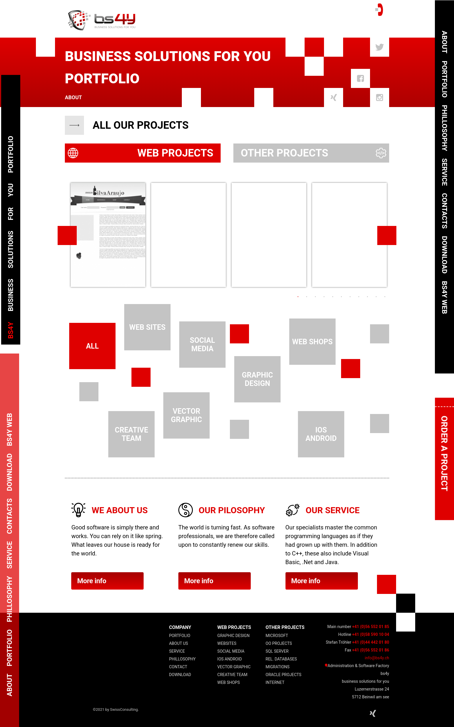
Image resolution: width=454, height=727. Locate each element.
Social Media (231, 651)
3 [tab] (315, 297)
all (92, 346)
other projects (285, 627)
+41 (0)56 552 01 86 (370, 650)
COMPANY (180, 627)
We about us (119, 510)
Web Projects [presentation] (175, 153)
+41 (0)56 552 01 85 (370, 626)
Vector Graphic (234, 667)
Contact (178, 667)
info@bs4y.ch (377, 658)
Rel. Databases (281, 659)
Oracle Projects (283, 674)
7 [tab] (350, 297)
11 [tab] (385, 297)
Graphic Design (233, 635)
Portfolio (179, 635)
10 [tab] (376, 297)
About (73, 97)
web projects (234, 627)
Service (177, 651)
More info (107, 581)
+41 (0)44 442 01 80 (370, 642)
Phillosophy (182, 659)
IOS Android (229, 659)
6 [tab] (341, 297)
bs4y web (444, 297)
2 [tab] (307, 297)
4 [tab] (324, 297)
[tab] (143, 153)
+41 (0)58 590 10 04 (370, 634)
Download (180, 674)
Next (386, 235)
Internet (275, 682)
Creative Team (232, 674)
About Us (178, 643)
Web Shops (228, 682)
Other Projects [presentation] (284, 153)
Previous (67, 235)
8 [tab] (359, 297)
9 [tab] (367, 297)
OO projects (279, 643)
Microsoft (277, 635)
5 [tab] (333, 297)
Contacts (444, 211)
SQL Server (277, 651)
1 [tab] (298, 297)
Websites (227, 643)
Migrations (278, 667)
